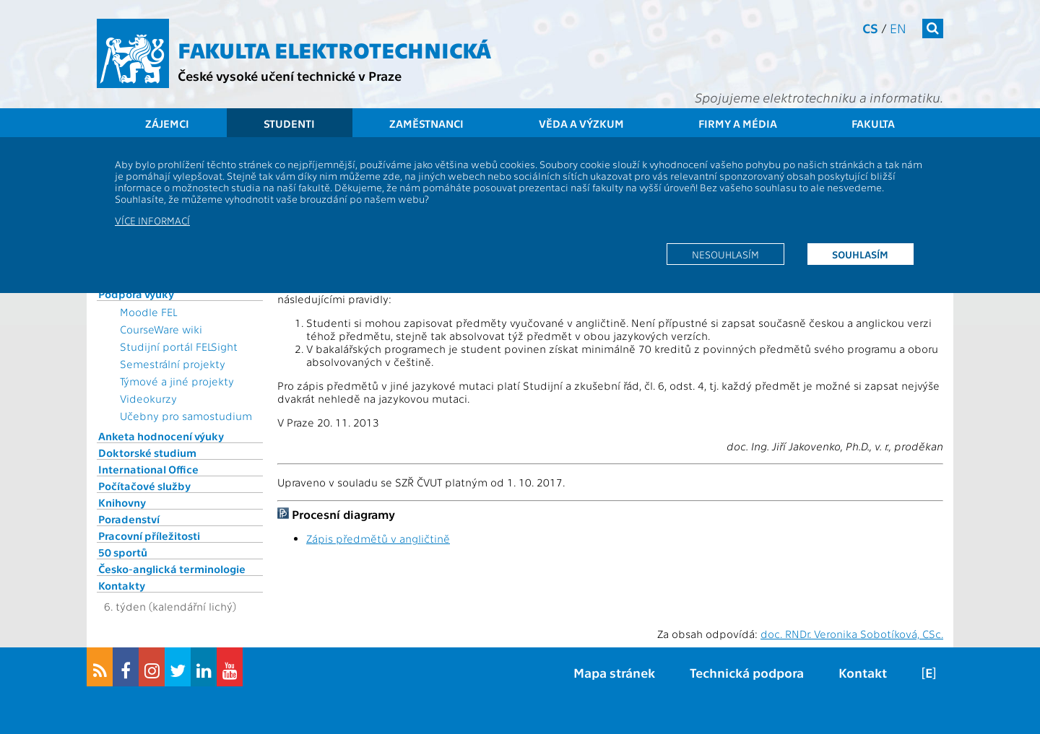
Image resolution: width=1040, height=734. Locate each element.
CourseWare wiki (161, 329)
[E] (929, 672)
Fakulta (873, 123)
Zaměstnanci (426, 123)
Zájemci (167, 123)
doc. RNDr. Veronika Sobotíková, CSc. (851, 633)
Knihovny (122, 502)
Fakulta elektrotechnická (334, 49)
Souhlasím (860, 254)
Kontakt (862, 672)
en (898, 27)
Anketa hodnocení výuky (161, 435)
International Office (148, 469)
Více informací (152, 220)
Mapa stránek (614, 672)
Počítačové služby (144, 485)
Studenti (289, 123)
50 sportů (122, 552)
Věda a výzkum (581, 123)
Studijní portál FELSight (179, 346)
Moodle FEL (148, 311)
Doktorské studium (147, 452)
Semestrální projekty (172, 363)
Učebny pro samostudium (186, 415)
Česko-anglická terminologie (172, 568)
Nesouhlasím (725, 254)
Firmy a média (737, 123)
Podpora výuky (136, 293)
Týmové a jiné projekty (177, 381)
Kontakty (121, 585)
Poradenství (129, 518)
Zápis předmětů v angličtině (378, 538)
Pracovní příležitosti (149, 535)
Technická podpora (747, 672)
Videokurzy (148, 398)
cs (870, 27)
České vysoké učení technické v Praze (290, 75)
